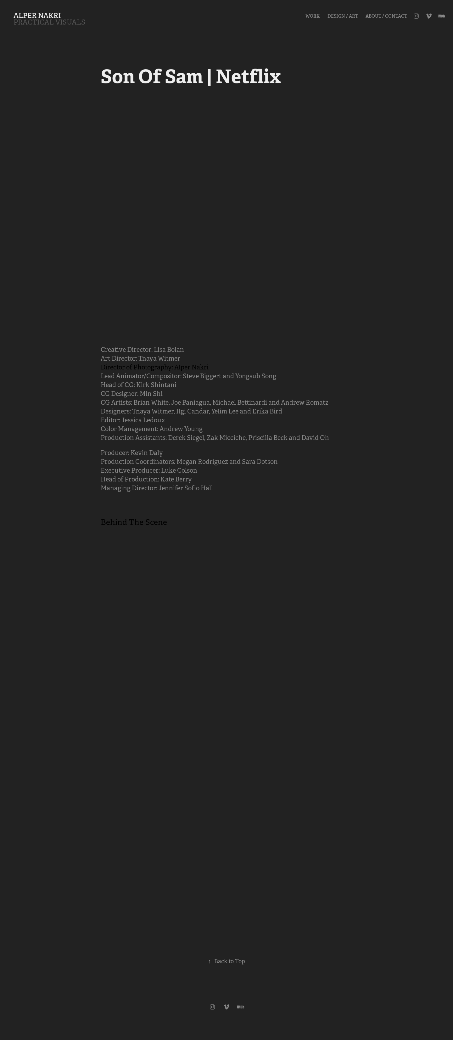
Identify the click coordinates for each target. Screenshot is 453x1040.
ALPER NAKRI (37, 15)
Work (312, 16)
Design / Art (342, 16)
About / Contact (386, 16)
